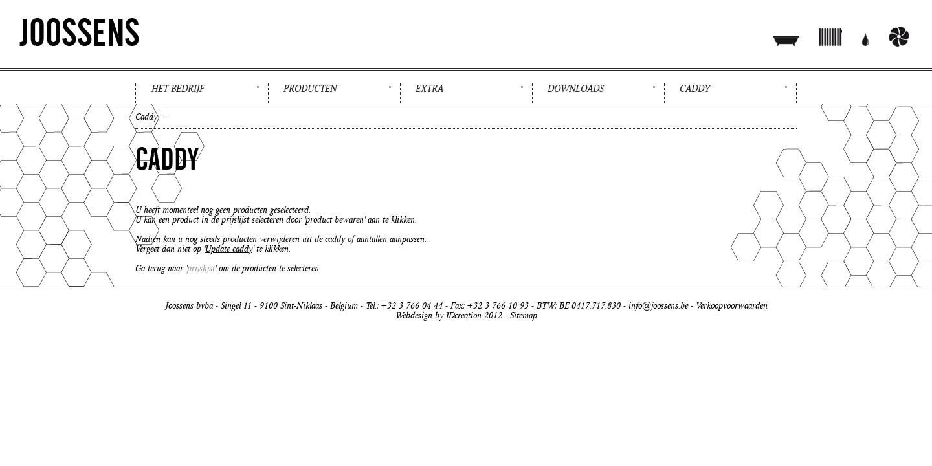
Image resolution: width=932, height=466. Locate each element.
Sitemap (523, 315)
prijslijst (201, 268)
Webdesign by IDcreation (438, 315)
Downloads (576, 88)
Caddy (695, 88)
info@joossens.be (658, 306)
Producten (310, 88)
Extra (429, 88)
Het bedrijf (177, 88)
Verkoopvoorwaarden (732, 306)
